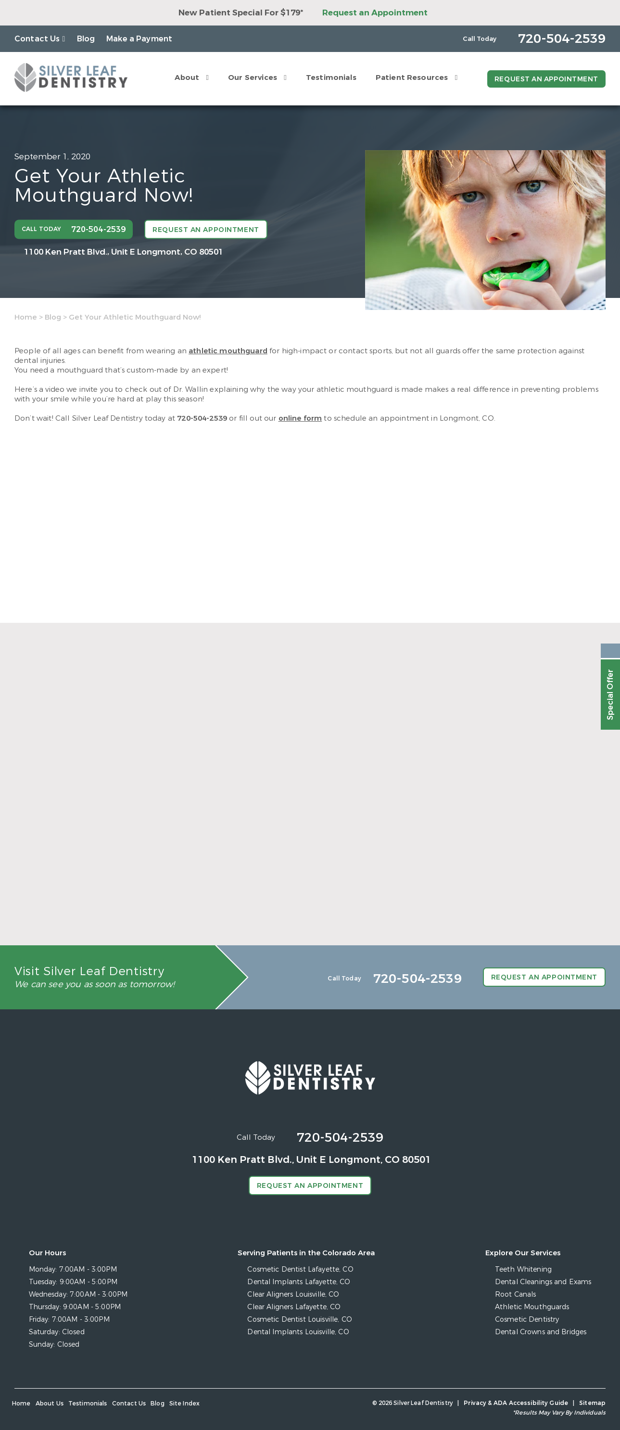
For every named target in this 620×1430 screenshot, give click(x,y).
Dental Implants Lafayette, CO (299, 1282)
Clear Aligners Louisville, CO (294, 1294)
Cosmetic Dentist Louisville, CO (300, 1319)
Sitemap (593, 1403)
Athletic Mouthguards (532, 1307)
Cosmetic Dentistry (527, 1319)
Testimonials (329, 77)
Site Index (184, 1403)
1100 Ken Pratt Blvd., (123, 251)
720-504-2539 (202, 418)
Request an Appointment (375, 12)
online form (300, 418)
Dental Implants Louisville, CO (298, 1332)
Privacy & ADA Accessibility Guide (517, 1403)
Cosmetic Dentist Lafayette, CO (301, 1269)
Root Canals (516, 1294)
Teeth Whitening (523, 1269)
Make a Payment (139, 39)
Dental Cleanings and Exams (543, 1282)
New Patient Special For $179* (240, 12)
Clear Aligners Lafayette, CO (294, 1307)
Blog (86, 39)
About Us (49, 1403)
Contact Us (37, 39)
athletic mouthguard (228, 351)
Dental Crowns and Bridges (541, 1332)
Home (25, 317)
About (186, 77)
